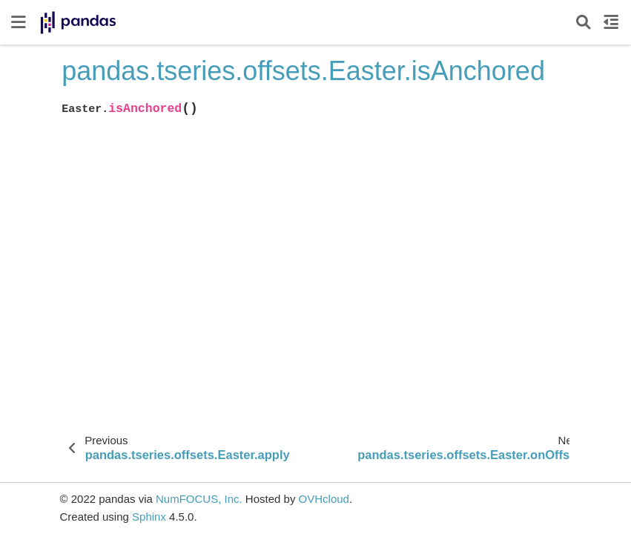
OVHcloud (324, 498)
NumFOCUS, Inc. (199, 498)
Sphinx (149, 516)
